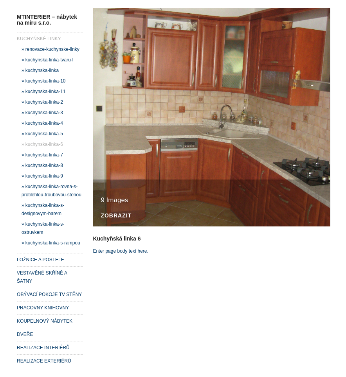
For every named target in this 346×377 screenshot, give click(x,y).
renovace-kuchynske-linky (52, 49)
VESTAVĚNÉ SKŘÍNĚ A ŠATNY (42, 277)
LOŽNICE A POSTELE (40, 259)
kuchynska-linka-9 (44, 176)
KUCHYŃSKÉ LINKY (39, 38)
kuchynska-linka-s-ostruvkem (43, 228)
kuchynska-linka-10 (45, 81)
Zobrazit (116, 216)
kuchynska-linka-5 (44, 133)
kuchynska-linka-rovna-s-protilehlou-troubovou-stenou (51, 190)
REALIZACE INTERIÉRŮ (43, 347)
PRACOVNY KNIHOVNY (43, 308)
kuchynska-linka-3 (44, 112)
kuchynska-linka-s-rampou (52, 243)
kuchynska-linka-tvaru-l (49, 60)
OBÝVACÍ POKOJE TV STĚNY (49, 294)
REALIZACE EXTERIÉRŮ (44, 361)
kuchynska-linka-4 (44, 123)
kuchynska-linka (42, 70)
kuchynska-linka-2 (44, 102)
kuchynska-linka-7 (44, 155)
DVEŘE (25, 334)
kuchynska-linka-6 (44, 144)
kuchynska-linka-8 (44, 165)
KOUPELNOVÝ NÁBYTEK (44, 321)
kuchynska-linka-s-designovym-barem (43, 209)
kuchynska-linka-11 (45, 91)
